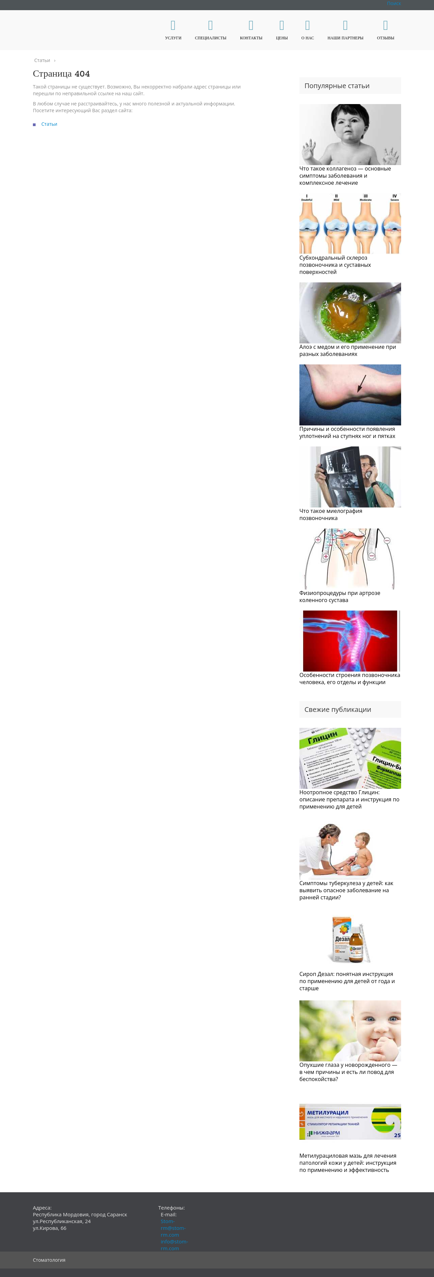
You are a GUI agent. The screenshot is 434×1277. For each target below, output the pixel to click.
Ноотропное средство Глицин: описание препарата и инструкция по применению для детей (349, 799)
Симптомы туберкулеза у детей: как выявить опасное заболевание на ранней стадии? (346, 890)
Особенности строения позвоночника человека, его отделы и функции (349, 678)
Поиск (394, 3)
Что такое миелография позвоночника (330, 514)
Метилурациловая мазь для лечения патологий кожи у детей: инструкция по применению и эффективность (347, 1163)
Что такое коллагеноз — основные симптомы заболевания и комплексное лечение (345, 175)
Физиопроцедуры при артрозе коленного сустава (339, 596)
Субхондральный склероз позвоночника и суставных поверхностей (335, 265)
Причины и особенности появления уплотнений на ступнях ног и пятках (347, 432)
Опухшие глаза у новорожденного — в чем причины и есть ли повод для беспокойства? (348, 1072)
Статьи (49, 124)
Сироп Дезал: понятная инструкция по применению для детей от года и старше (347, 981)
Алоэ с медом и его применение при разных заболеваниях (347, 350)
